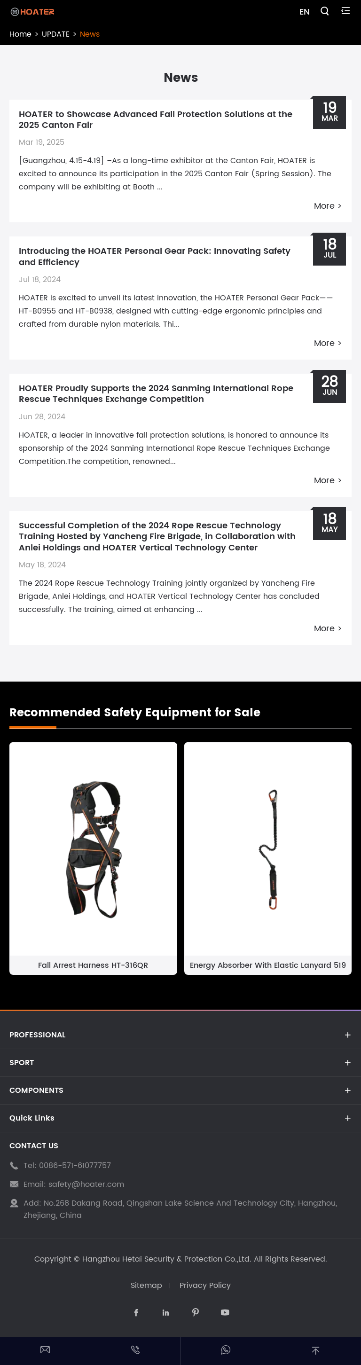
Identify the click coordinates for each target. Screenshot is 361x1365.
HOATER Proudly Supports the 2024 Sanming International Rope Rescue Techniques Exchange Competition (156, 394)
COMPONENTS (36, 1090)
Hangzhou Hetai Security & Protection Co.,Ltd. (166, 1259)
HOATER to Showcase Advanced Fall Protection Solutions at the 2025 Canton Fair (155, 120)
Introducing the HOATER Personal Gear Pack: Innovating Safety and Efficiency (154, 256)
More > (328, 206)
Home (20, 34)
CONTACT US (33, 1146)
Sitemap (146, 1285)
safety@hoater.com (86, 1184)
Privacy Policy (205, 1285)
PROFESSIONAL (37, 1035)
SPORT (21, 1063)
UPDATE (56, 34)
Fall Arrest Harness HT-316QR (93, 965)
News (90, 34)
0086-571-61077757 (75, 1166)
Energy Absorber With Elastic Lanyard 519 (268, 965)
